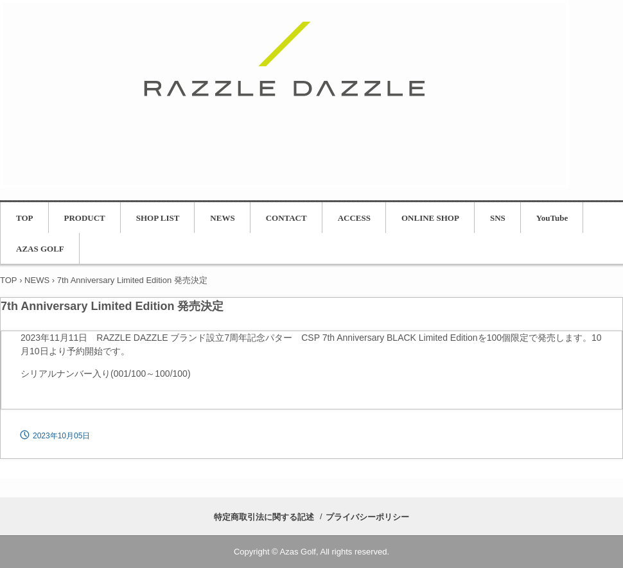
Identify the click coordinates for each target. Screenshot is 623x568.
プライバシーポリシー (367, 517)
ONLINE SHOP (430, 218)
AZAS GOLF (40, 249)
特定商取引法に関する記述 (264, 517)
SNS (497, 218)
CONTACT (286, 218)
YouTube (552, 218)
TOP (24, 218)
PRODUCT (84, 218)
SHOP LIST (158, 218)
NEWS (222, 218)
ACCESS (354, 218)
